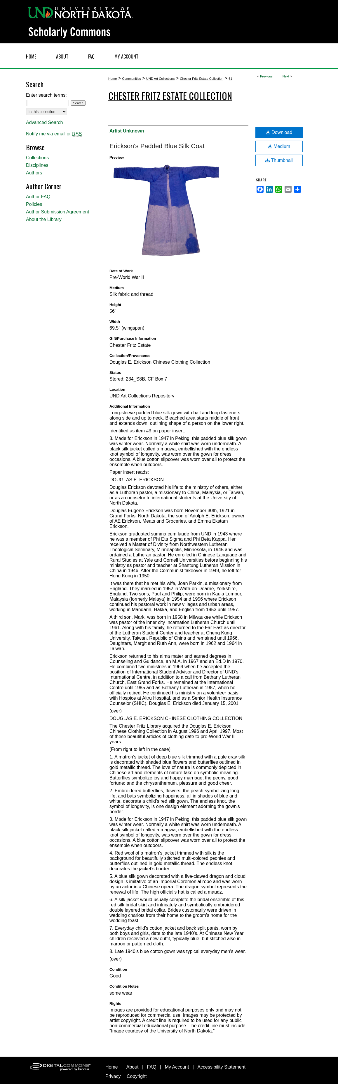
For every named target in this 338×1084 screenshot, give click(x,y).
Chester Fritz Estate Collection (201, 78)
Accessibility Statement (221, 1066)
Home (112, 78)
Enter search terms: (46, 95)
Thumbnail (279, 160)
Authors (34, 172)
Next (286, 76)
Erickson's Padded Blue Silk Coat (157, 146)
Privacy (113, 1076)
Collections (37, 157)
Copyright (137, 1076)
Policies (34, 204)
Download (279, 132)
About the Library (44, 219)
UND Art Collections (160, 78)
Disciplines (37, 165)
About (132, 1066)
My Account (177, 1066)
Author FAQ (38, 196)
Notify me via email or (54, 134)
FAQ (151, 1066)
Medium (279, 146)
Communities (131, 78)
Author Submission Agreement (57, 211)
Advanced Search (44, 122)
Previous (266, 76)
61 (230, 78)
